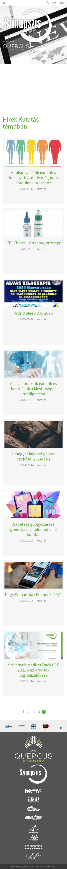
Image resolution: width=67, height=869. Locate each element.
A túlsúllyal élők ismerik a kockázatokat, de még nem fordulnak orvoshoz (33, 178)
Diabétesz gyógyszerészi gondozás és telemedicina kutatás (33, 529)
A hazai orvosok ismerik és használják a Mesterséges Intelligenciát (33, 389)
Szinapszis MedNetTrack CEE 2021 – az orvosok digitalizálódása (33, 670)
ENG (62, 2)
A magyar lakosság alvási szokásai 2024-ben (33, 456)
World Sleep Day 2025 (33, 313)
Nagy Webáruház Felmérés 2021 (33, 594)
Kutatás (41, 189)
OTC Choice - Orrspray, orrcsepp (33, 243)
